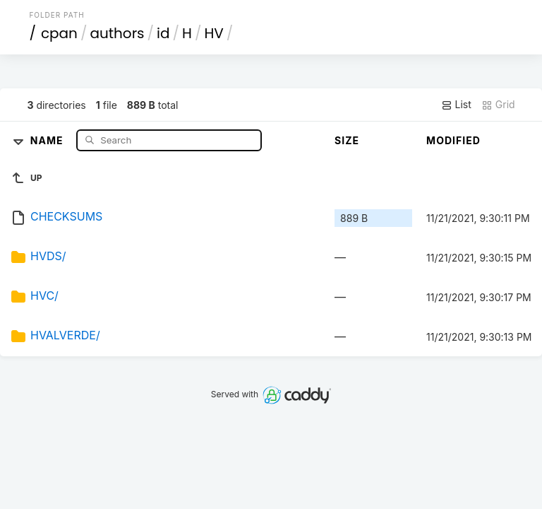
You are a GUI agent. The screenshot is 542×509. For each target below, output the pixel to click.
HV (213, 33)
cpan (59, 33)
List (456, 104)
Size (347, 140)
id (163, 33)
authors (117, 33)
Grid (498, 104)
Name (48, 140)
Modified (453, 140)
